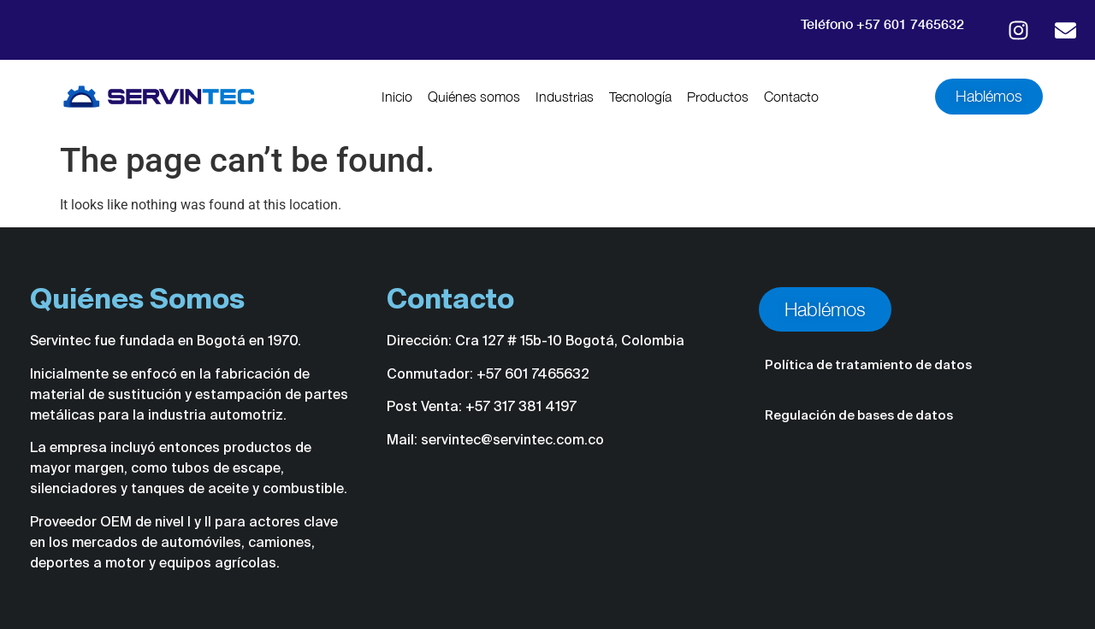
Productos (718, 96)
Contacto (791, 96)
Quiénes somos (474, 96)
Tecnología (640, 96)
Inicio (397, 96)
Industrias (565, 96)
